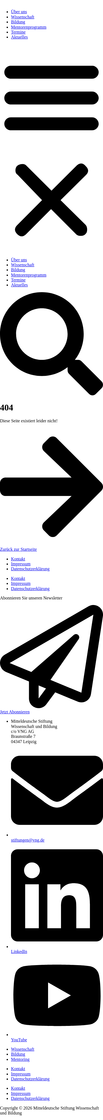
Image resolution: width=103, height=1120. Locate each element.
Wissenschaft (22, 17)
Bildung (18, 22)
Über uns (19, 11)
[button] (51, 148)
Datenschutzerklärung (30, 568)
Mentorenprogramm (28, 27)
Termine (18, 32)
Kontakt (18, 559)
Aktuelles (19, 37)
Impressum (20, 564)
